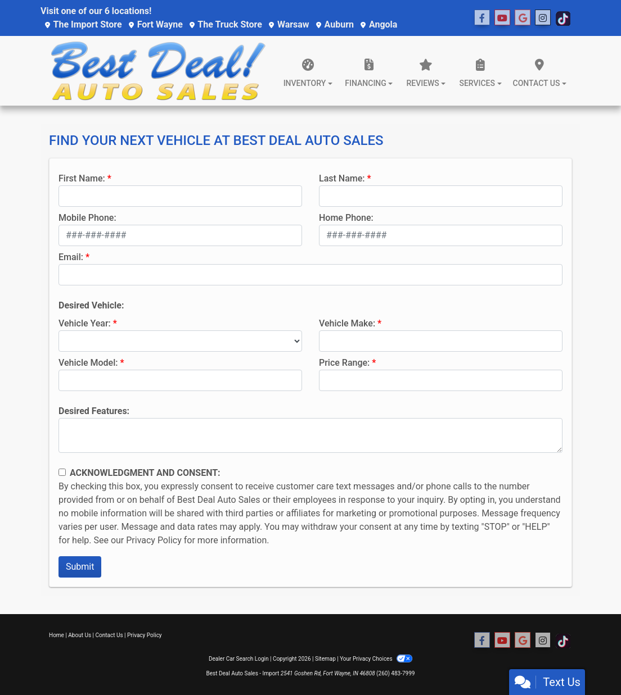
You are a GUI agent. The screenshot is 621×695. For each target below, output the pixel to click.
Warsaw (289, 24)
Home (56, 635)
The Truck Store (226, 24)
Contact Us (109, 635)
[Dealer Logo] (158, 70)
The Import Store (83, 24)
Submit (80, 566)
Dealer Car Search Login (239, 659)
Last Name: (342, 178)
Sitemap (325, 659)
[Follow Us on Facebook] (482, 18)
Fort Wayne (156, 24)
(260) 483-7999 (395, 673)
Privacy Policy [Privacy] (144, 635)
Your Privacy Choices (376, 659)
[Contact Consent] (62, 472)
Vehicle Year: (84, 323)
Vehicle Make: (347, 323)
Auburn (335, 24)
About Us (79, 635)
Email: (70, 257)
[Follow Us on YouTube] (502, 18)
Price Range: (344, 362)
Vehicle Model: (88, 362)
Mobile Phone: (87, 217)
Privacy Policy (154, 540)
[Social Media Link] (522, 18)
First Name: (81, 178)
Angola (379, 24)
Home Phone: (346, 217)
